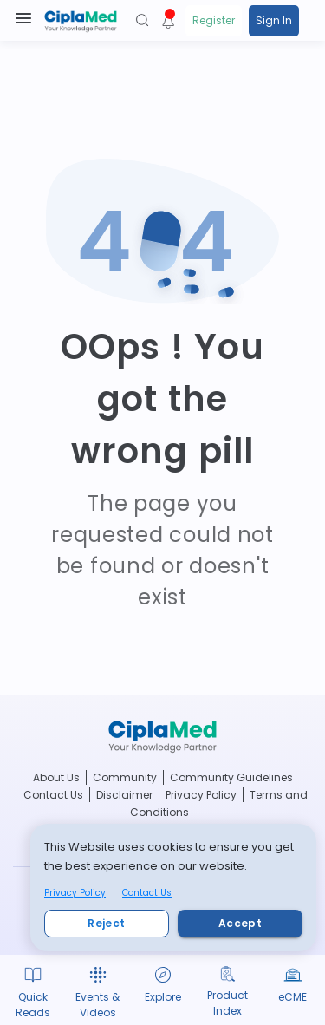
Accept (240, 923)
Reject (106, 924)
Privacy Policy (75, 892)
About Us (56, 777)
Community (125, 777)
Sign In (274, 20)
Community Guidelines (231, 777)
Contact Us (147, 892)
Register (213, 20)
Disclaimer (124, 794)
